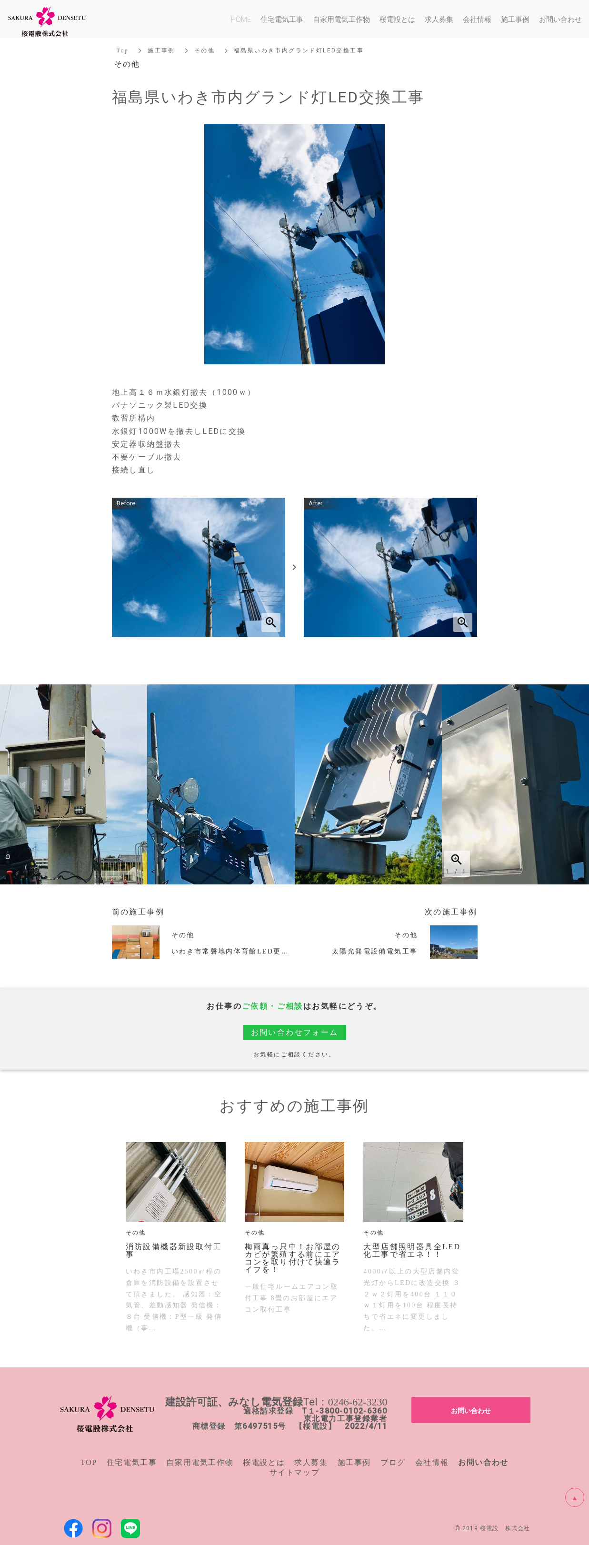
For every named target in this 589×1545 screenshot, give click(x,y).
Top (123, 50)
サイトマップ (295, 1472)
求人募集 (311, 1462)
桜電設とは (264, 1462)
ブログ (393, 1462)
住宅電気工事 (132, 1462)
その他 (204, 50)
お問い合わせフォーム (295, 1032)
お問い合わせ (471, 1410)
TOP (88, 1462)
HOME (241, 19)
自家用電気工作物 (199, 1462)
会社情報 (432, 1462)
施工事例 (161, 50)
